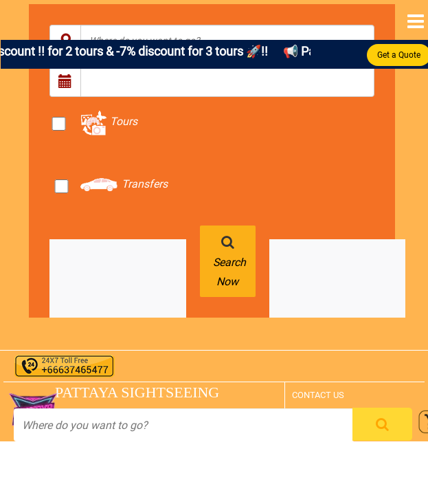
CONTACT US (318, 395)
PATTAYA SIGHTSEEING (118, 392)
